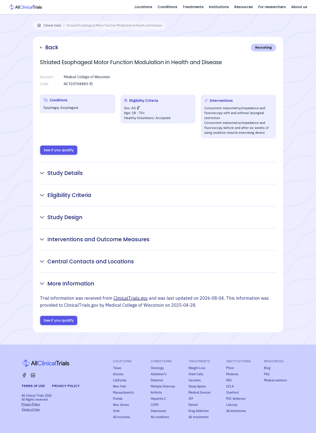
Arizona (118, 374)
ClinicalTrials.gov (130, 298)
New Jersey (121, 405)
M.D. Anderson (236, 399)
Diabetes (157, 380)
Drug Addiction (199, 411)
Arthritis (156, 392)
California (119, 380)
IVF (191, 399)
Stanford (232, 392)
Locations (143, 6)
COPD (155, 405)
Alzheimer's (159, 374)
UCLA (230, 386)
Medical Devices (200, 392)
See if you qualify (59, 150)
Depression (158, 411)
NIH (229, 380)
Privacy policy (66, 386)
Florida (117, 399)
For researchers (272, 6)
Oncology (157, 368)
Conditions (167, 6)
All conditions (160, 417)
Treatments (193, 6)
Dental (193, 405)
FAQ (266, 374)
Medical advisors (275, 380)
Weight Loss (197, 368)
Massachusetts (123, 392)
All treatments (199, 417)
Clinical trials (52, 25)
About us (299, 6)
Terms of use (33, 386)
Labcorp (231, 405)
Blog (267, 368)
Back (49, 47)
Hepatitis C (158, 399)
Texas (117, 368)
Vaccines (195, 380)
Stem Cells (196, 374)
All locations (121, 417)
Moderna (232, 374)
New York (119, 386)
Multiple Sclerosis (163, 386)
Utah (116, 411)
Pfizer (230, 368)
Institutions (219, 6)
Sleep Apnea (197, 386)
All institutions (236, 411)
